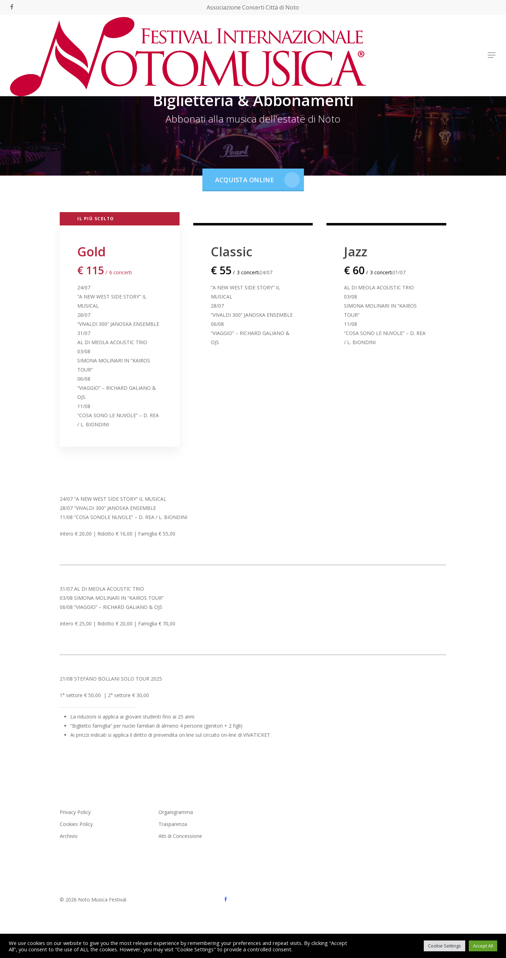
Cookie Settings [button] (444, 946)
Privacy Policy (75, 812)
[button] (492, 55)
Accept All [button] (483, 946)
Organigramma (175, 812)
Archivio (69, 836)
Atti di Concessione (180, 836)
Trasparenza (172, 824)
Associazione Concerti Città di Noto (253, 7)
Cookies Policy (76, 824)
